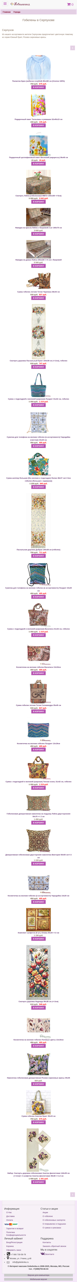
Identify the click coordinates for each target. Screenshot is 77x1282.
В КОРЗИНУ (38, 87)
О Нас (9, 1212)
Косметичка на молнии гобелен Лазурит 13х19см (38, 743)
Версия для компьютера (38, 1275)
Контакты (47, 1242)
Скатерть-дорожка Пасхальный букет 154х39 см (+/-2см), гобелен (38, 361)
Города (17, 12)
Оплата (9, 1220)
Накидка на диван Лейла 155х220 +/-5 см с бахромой (38, 260)
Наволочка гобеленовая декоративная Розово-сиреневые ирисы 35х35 (38, 1078)
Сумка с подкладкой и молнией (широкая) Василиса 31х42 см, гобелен (38, 629)
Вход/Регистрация (14, 1242)
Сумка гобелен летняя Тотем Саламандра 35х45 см (38, 705)
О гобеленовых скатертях (54, 1220)
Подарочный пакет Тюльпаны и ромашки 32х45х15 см (38, 119)
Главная (7, 12)
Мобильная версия (38, 1279)
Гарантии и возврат (15, 1228)
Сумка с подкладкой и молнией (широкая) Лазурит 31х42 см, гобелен (38, 399)
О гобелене (48, 1216)
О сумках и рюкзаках (52, 1228)
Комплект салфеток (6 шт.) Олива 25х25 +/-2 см (38, 933)
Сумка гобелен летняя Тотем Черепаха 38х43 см (38, 292)
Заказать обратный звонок (54, 1246)
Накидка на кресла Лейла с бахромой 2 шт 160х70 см (38, 228)
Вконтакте (47, 1254)
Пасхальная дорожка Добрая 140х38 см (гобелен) (38, 550)
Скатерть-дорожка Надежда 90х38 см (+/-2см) (38, 1001)
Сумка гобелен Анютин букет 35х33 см (38, 1116)
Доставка (10, 1216)
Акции (45, 1212)
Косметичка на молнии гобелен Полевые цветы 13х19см (39, 1040)
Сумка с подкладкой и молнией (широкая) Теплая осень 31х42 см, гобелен (39, 782)
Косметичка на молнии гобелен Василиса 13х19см (38, 667)
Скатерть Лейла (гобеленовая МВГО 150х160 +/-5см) (38, 196)
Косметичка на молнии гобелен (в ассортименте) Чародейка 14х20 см (38, 896)
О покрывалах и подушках (54, 1224)
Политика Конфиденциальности (16, 1233)
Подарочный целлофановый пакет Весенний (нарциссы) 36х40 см (38, 157)
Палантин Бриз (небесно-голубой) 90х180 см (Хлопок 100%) (38, 81)
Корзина (10, 1246)
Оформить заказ (13, 1250)
